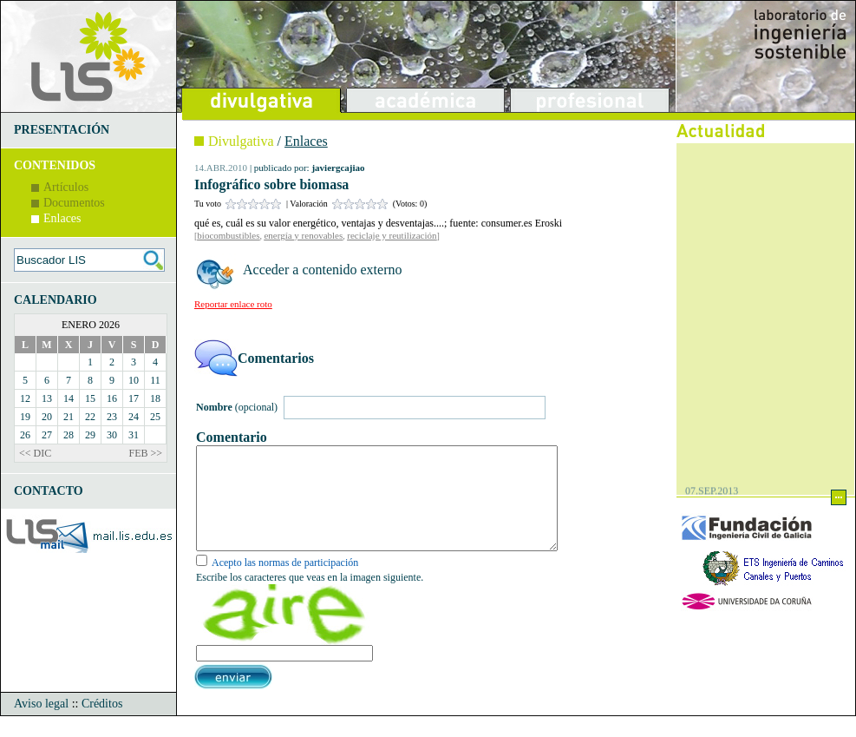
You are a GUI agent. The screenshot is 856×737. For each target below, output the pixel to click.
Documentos (74, 202)
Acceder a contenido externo (322, 269)
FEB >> (145, 453)
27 (47, 435)
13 (47, 398)
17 (133, 398)
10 (133, 380)
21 (68, 417)
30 (112, 435)
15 (90, 398)
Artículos (65, 187)
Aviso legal (41, 724)
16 (112, 398)
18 (155, 398)
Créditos (102, 724)
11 (155, 380)
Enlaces (62, 218)
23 (112, 417)
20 (47, 417)
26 (25, 435)
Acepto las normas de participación (285, 583)
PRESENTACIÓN (61, 129)
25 (155, 417)
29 (90, 435)
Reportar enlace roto (233, 304)
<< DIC (35, 453)
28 (68, 435)
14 (68, 398)
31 (133, 435)
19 (25, 417)
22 (90, 417)
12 (25, 398)
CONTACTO (48, 490)
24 (133, 417)
